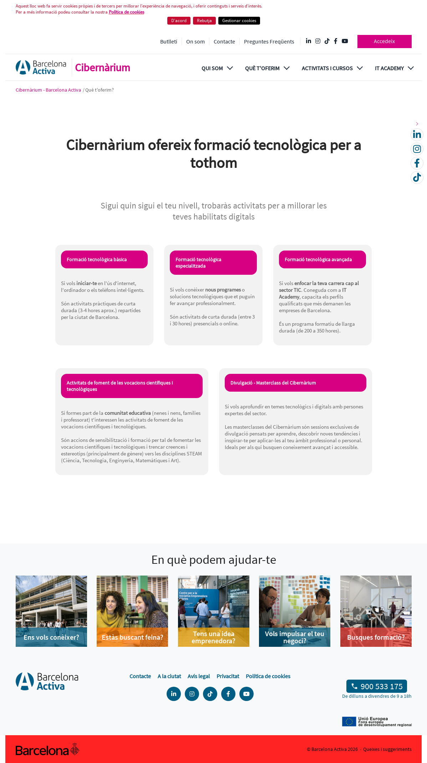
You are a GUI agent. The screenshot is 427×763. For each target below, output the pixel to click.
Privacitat (228, 676)
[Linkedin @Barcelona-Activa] (308, 41)
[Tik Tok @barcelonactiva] (327, 41)
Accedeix (384, 41)
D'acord (179, 20)
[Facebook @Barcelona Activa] (335, 41)
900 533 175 (382, 686)
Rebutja (204, 20)
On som (195, 41)
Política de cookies (126, 12)
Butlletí (168, 41)
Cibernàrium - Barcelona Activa (49, 90)
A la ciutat (169, 676)
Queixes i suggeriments (387, 749)
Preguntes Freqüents (269, 41)
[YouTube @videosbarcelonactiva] (345, 41)
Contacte (224, 41)
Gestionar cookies (239, 20)
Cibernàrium (102, 67)
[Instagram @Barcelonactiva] (317, 41)
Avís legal (199, 676)
